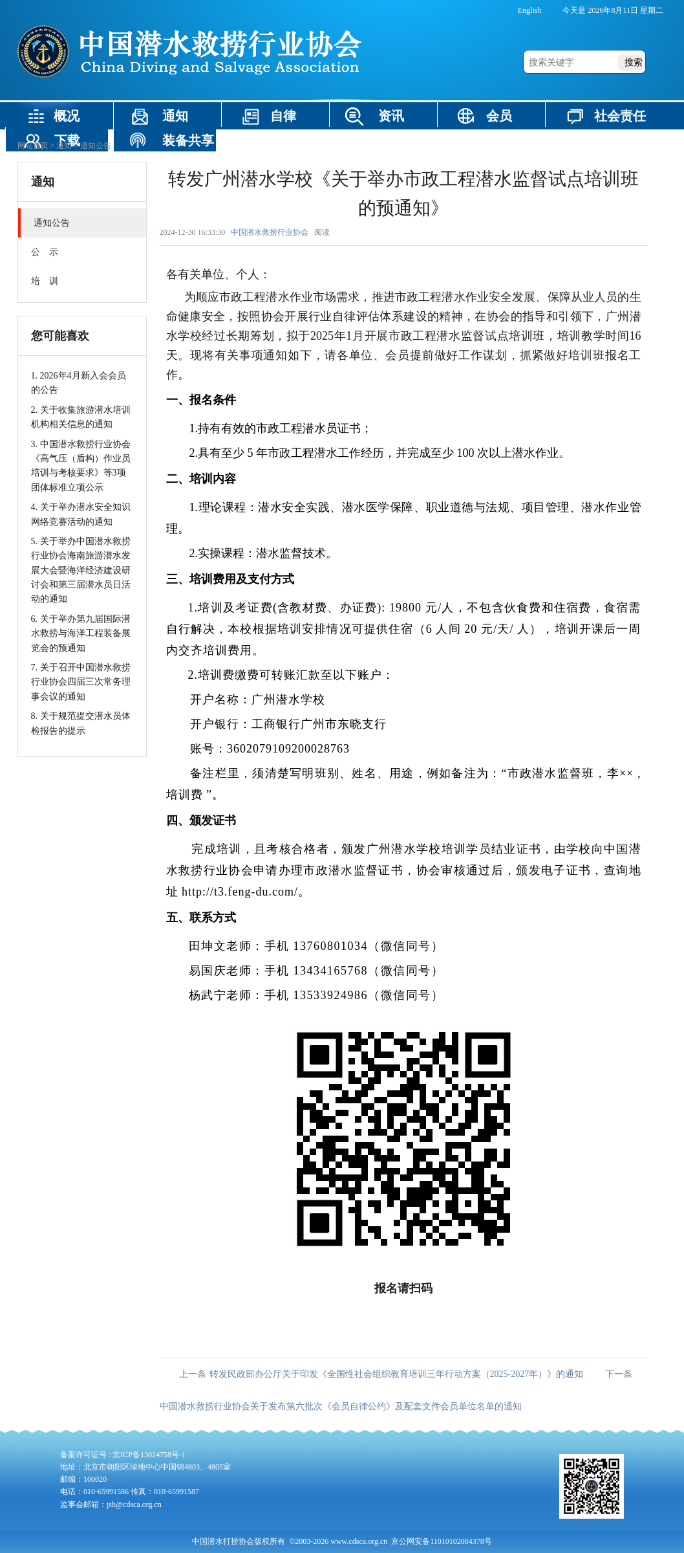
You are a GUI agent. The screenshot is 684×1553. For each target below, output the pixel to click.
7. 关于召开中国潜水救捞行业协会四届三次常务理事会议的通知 (81, 682)
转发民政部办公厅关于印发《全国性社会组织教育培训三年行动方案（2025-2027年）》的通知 (396, 1374)
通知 (175, 116)
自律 (283, 116)
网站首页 (32, 145)
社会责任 (620, 116)
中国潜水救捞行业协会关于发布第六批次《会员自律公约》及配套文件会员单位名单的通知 (341, 1406)
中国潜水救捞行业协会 (269, 232)
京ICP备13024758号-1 (149, 1454)
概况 (67, 116)
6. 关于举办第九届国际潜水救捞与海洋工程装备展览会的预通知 (81, 633)
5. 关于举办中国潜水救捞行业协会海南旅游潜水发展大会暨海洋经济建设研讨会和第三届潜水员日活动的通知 (81, 570)
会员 (499, 116)
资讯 (391, 116)
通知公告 (95, 145)
